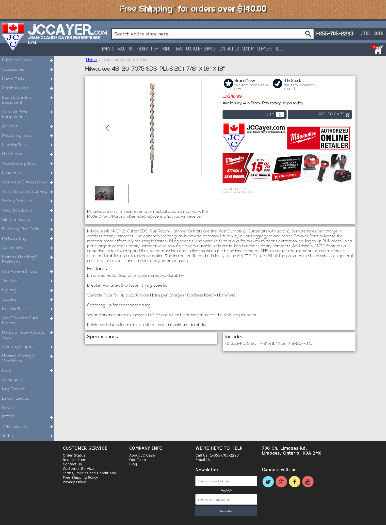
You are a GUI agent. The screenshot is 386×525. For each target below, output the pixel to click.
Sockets (28, 299)
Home (91, 60)
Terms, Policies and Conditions (89, 473)
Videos (365, 33)
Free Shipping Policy (80, 477)
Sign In (378, 33)
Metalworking (28, 238)
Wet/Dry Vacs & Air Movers (28, 321)
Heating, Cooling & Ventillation (28, 359)
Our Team (137, 460)
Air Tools (28, 126)
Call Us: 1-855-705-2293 (217, 455)
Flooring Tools (28, 309)
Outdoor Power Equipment (28, 114)
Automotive (28, 248)
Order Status (74, 455)
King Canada (13, 389)
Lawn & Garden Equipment (28, 100)
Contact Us (229, 49)
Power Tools (28, 79)
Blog (280, 49)
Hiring (166, 49)
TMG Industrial (28, 426)
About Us (125, 49)
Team (178, 49)
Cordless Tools (28, 88)
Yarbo (28, 436)
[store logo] (13, 37)
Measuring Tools (28, 135)
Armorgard (12, 380)
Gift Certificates (28, 220)
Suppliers (265, 49)
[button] (104, 193)
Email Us (202, 460)
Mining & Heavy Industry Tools (28, 335)
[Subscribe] (226, 511)
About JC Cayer (142, 455)
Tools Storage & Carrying (28, 192)
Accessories (28, 69)
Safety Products (28, 201)
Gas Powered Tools (28, 271)
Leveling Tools (28, 145)
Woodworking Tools (28, 163)
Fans (28, 370)
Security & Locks (28, 210)
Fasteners (28, 173)
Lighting (28, 290)
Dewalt (8, 408)
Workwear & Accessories (28, 182)
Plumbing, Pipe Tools (28, 229)
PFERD (28, 417)
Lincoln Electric (15, 399)
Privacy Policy (74, 482)
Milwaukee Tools (28, 60)
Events (108, 49)
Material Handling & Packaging (28, 260)
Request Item (147, 49)
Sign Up (248, 49)
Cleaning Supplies (28, 347)
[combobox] (213, 34)
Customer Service (200, 49)
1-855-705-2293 (334, 34)
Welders (28, 281)
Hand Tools (28, 154)
